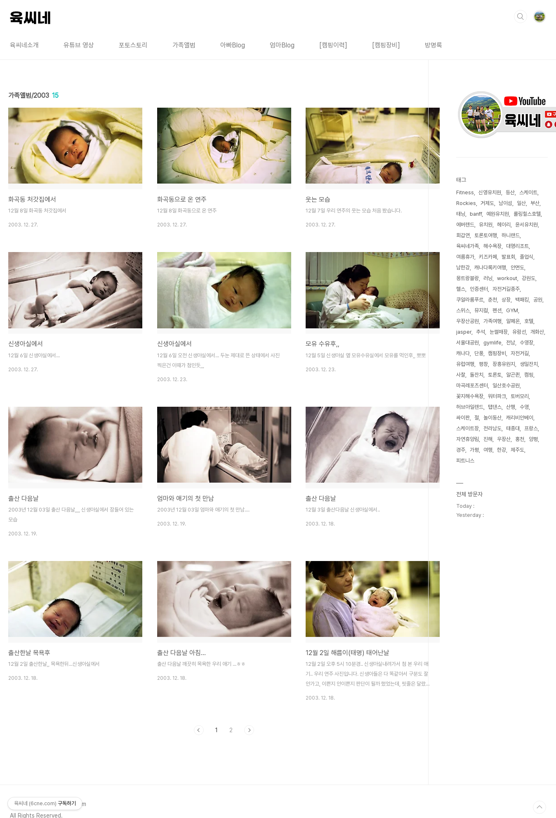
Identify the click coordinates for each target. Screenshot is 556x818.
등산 (510, 192)
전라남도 (492, 428)
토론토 (495, 375)
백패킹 (522, 300)
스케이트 (528, 192)
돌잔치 (476, 375)
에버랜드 (465, 225)
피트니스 (465, 460)
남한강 (463, 267)
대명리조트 (517, 246)
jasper (463, 332)
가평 (474, 450)
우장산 (504, 439)
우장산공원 (467, 321)
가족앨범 (184, 45)
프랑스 (531, 428)
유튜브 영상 (79, 45)
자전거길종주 (506, 289)
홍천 (519, 439)
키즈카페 (488, 257)
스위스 (463, 310)
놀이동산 (492, 418)
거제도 (487, 203)
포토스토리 (133, 45)
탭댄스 (495, 407)
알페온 (513, 321)
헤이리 (504, 225)
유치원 (485, 225)
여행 (487, 450)
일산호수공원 (506, 385)
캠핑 (528, 375)
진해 (487, 439)
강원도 (528, 278)
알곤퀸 (513, 375)
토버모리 (520, 396)
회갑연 (463, 235)
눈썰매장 (499, 332)
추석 (480, 332)
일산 (521, 203)
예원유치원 (497, 214)
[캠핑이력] (333, 45)
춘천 (492, 300)
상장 (506, 300)
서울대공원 (467, 342)
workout (507, 278)
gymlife (492, 342)
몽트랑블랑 (467, 278)
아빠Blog (232, 45)
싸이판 (463, 418)
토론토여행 (485, 235)
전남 (510, 342)
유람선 (519, 332)
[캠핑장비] (386, 45)
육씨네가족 (467, 246)
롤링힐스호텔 (527, 214)
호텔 (528, 321)
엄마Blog (282, 45)
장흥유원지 (503, 364)
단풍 (478, 353)
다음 (249, 730)
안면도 (517, 267)
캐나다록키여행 (490, 267)
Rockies (466, 203)
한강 (501, 450)
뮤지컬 (481, 310)
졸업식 (526, 257)
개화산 (537, 332)
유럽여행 (465, 364)
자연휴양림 (467, 439)
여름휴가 (465, 257)
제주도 (517, 450)
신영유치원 (489, 192)
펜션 (497, 310)
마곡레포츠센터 (472, 385)
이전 (199, 730)
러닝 (487, 278)
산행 (510, 407)
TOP (539, 807)
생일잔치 (529, 364)
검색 (520, 16)
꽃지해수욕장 (469, 396)
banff (476, 214)
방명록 (433, 45)
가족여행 (492, 321)
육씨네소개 (24, 45)
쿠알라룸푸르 (469, 300)
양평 (533, 439)
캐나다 (463, 353)
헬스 (460, 289)
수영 (524, 407)
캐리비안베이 (519, 418)
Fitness (465, 192)
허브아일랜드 (469, 407)
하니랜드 (511, 235)
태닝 (460, 214)
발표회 (508, 257)
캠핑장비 (497, 353)
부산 (535, 203)
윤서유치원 (526, 225)
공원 (537, 300)
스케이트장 (467, 428)
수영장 (526, 342)
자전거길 (520, 353)
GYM (512, 310)
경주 (460, 450)
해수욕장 (492, 246)
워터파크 (497, 396)
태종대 (513, 428)
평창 (483, 364)
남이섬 (505, 203)
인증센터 (479, 289)
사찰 (460, 375)
